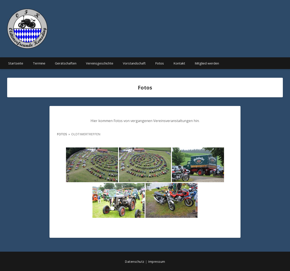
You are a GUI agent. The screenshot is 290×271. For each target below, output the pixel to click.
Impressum (156, 261)
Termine (39, 63)
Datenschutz (134, 261)
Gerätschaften (65, 63)
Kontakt (179, 63)
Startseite (15, 63)
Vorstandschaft (134, 63)
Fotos (159, 63)
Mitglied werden (207, 63)
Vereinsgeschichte (99, 63)
